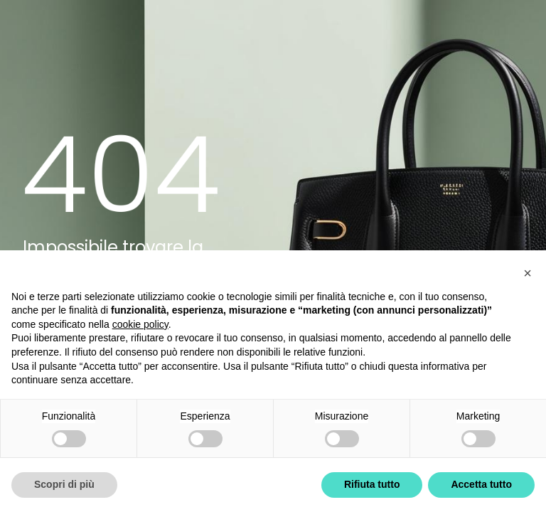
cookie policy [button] (140, 324)
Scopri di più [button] (64, 484)
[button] (527, 273)
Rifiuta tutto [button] (372, 484)
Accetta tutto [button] (481, 484)
